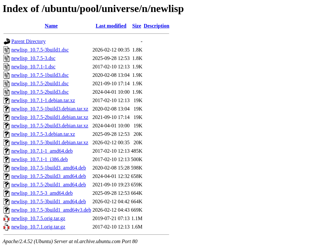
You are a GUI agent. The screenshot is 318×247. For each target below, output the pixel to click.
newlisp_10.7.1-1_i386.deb (39, 159)
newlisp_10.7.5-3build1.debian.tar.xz (49, 142)
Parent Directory (28, 41)
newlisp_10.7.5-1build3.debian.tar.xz (49, 109)
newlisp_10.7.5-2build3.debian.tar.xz (49, 125)
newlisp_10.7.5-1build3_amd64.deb (48, 168)
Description (156, 26)
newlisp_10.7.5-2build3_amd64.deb (48, 176)
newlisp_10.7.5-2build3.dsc (40, 92)
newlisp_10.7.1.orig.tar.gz (38, 226)
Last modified (111, 26)
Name (51, 26)
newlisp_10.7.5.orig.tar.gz (38, 218)
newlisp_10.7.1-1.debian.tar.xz (43, 100)
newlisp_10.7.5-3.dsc (33, 58)
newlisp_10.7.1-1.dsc (33, 66)
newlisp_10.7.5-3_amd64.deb (42, 193)
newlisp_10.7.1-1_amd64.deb (42, 151)
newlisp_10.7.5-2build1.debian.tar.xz (49, 117)
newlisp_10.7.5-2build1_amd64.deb (48, 184)
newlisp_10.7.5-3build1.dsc (40, 50)
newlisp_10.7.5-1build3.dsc (40, 75)
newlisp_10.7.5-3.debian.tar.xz (43, 134)
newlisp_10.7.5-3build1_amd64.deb (48, 201)
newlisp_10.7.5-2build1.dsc (40, 83)
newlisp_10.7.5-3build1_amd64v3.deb (51, 210)
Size (136, 26)
